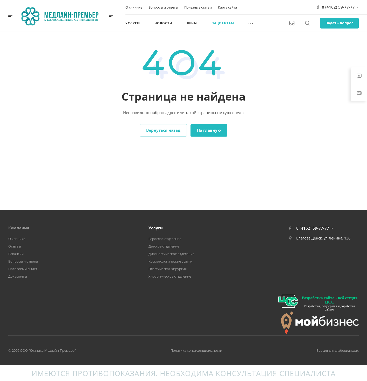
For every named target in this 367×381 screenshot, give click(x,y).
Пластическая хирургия (168, 268)
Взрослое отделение (165, 238)
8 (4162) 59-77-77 (338, 7)
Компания (18, 227)
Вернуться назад (163, 130)
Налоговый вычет (22, 268)
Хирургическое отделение (170, 276)
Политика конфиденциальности (196, 350)
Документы (17, 276)
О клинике (16, 238)
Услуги (156, 227)
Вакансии (16, 253)
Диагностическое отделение (171, 253)
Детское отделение (164, 246)
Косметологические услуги (170, 261)
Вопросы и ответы (23, 261)
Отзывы (14, 246)
